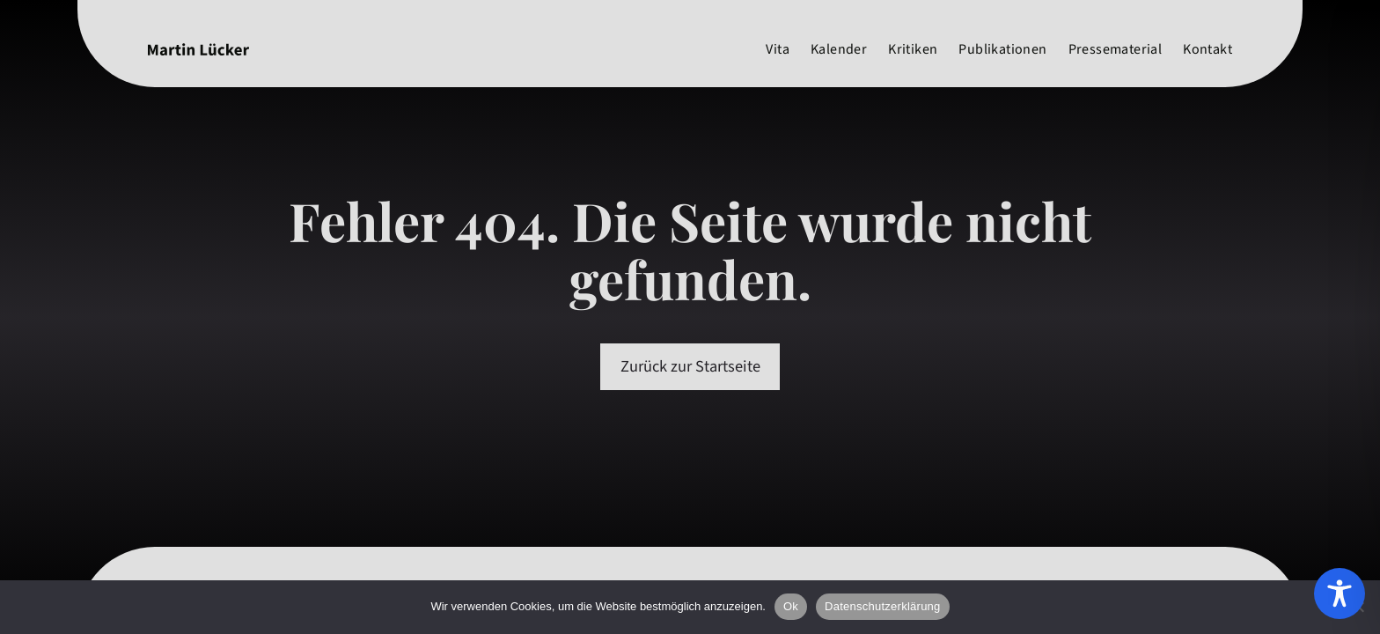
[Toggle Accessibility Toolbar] (1339, 593)
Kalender (839, 49)
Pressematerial (1115, 49)
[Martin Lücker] (198, 49)
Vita (777, 49)
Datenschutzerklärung (882, 606)
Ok (790, 606)
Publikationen (1002, 49)
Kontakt (1207, 49)
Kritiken (912, 49)
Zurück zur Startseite (690, 366)
